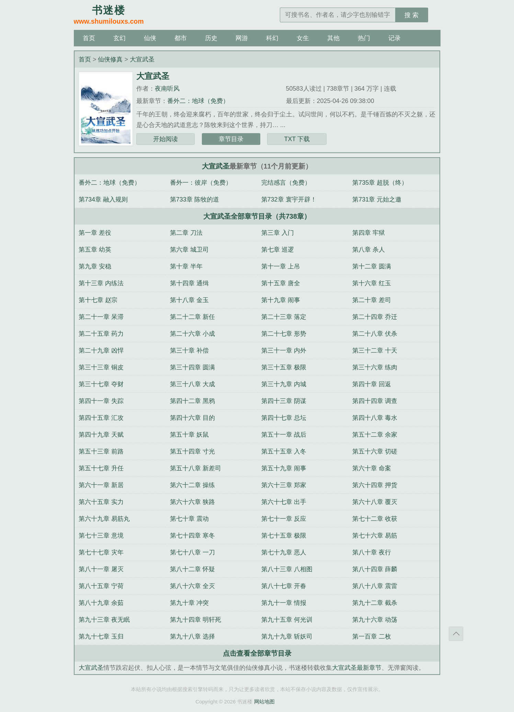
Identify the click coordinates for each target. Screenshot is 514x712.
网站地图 (264, 701)
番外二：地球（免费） (198, 100)
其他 (333, 38)
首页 (89, 38)
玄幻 (119, 38)
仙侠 (150, 38)
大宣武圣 (142, 59)
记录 (394, 38)
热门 (364, 38)
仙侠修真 (110, 59)
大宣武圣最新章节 (356, 667)
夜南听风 (167, 88)
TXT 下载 (297, 139)
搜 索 (411, 15)
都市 (180, 38)
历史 (211, 38)
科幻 (272, 38)
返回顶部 (456, 634)
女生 (303, 38)
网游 (242, 38)
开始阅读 (165, 139)
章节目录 (231, 139)
